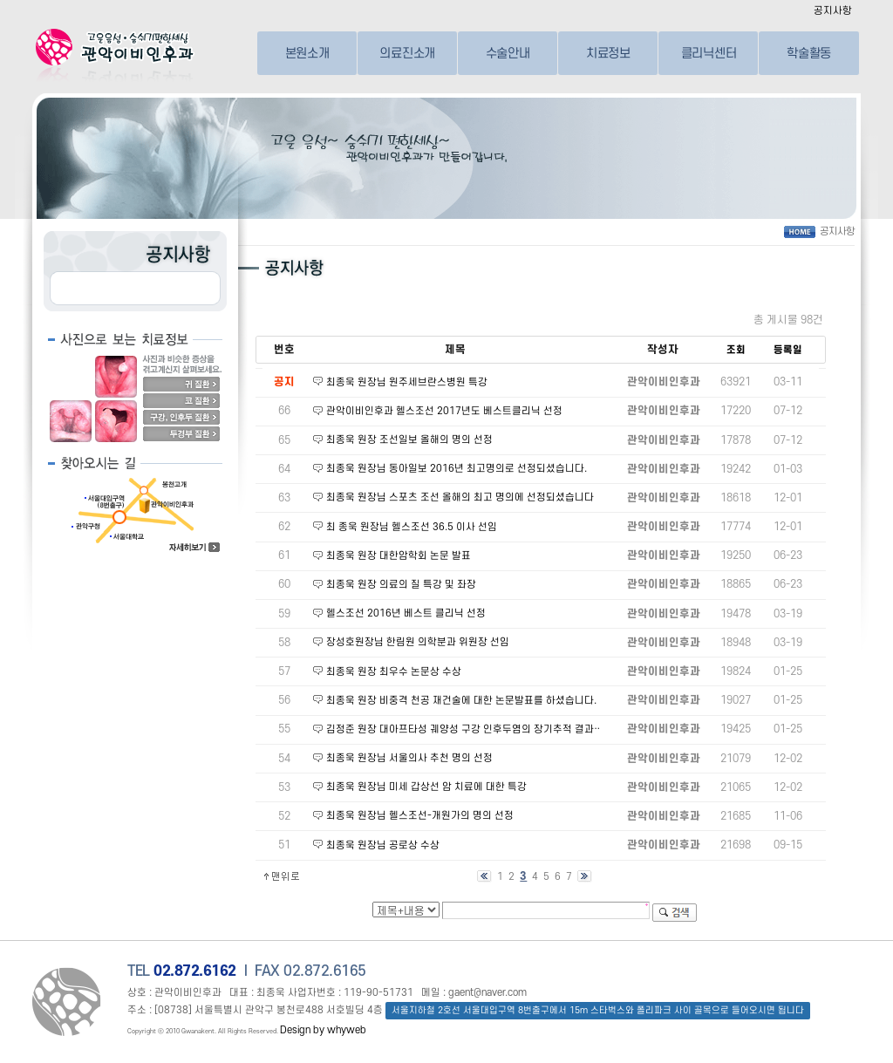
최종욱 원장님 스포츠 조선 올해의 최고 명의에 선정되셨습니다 (460, 497)
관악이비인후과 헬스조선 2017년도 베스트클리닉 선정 (444, 411)
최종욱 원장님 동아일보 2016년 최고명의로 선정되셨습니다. (456, 468)
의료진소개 (407, 53)
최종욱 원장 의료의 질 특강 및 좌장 (401, 584)
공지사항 (833, 11)
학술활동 (809, 53)
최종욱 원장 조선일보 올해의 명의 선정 (409, 440)
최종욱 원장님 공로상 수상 (383, 845)
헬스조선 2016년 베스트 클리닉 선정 (406, 613)
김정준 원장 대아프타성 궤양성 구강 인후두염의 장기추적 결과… (464, 729)
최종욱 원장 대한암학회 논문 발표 (398, 556)
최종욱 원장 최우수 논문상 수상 (393, 672)
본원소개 (307, 53)
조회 (736, 350)
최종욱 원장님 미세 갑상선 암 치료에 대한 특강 (426, 787)
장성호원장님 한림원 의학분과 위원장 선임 (417, 642)
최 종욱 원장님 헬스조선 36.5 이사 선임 (411, 527)
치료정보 (608, 53)
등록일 (788, 350)
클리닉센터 (709, 53)
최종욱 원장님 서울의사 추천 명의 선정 (409, 758)
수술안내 (508, 53)
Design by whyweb (323, 1030)
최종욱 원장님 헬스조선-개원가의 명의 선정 (420, 815)
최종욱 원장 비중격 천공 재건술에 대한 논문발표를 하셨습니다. (461, 700)
